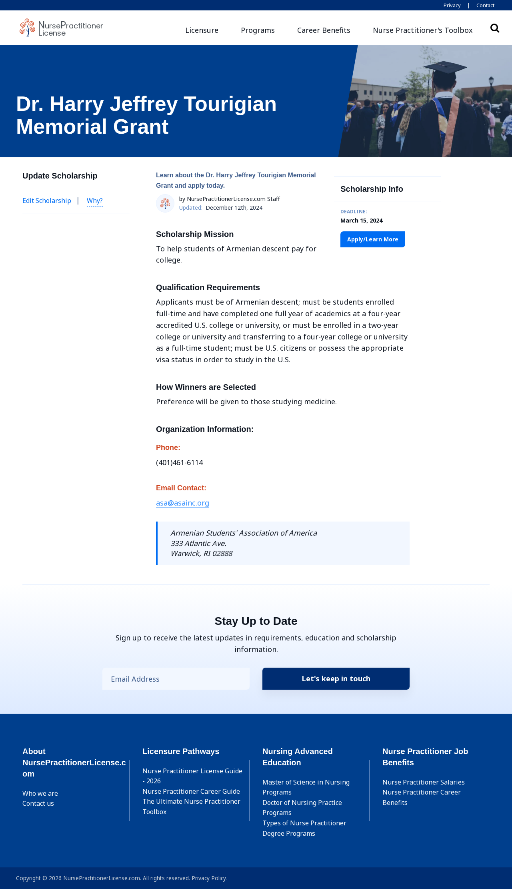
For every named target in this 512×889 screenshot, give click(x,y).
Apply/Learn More (372, 239)
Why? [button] (95, 200)
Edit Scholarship (46, 200)
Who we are (40, 793)
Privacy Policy (209, 878)
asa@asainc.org (182, 503)
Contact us (38, 803)
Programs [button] (258, 30)
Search (494, 27)
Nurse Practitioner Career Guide (191, 791)
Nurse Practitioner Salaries (423, 782)
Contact (485, 5)
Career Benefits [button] (323, 30)
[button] (423, 30)
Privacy (452, 5)
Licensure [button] (201, 30)
